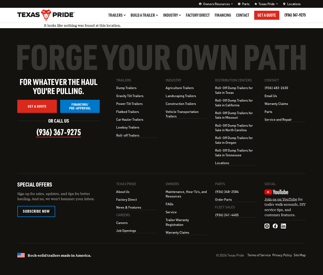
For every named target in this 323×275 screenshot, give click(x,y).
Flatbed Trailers (127, 112)
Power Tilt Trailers (129, 104)
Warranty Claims (276, 104)
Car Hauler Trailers (129, 119)
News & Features (128, 207)
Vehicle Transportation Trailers (182, 114)
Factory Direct (126, 199)
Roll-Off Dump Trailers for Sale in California (234, 102)
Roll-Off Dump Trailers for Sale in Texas (234, 90)
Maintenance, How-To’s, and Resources (186, 193)
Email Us (270, 96)
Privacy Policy (281, 255)
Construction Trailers (181, 104)
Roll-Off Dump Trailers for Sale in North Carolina (234, 127)
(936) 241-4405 (227, 214)
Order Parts (223, 199)
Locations (222, 163)
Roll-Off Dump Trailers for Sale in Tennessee (234, 152)
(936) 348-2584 (227, 191)
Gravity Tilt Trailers (130, 96)
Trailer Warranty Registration (177, 222)
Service (171, 212)
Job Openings (126, 230)
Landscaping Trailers (181, 96)
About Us (123, 191)
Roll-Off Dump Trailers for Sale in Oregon (234, 140)
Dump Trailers (126, 88)
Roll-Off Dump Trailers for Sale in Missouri (234, 115)
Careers (122, 222)
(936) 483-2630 (276, 88)
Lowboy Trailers (127, 127)
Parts (268, 112)
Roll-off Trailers (127, 135)
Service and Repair (278, 119)
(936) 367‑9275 (295, 14)
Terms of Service (257, 255)
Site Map (299, 255)
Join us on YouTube (280, 199)
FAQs (169, 204)
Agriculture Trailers (180, 88)
